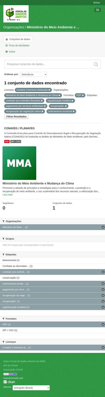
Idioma (7, 387)
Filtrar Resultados (16, 116)
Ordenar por (11, 74)
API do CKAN (10, 365)
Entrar (97, 2)
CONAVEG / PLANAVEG (19, 128)
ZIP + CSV (15, 141)
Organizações (13, 27)
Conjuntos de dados (18, 39)
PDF (7, 141)
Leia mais (8, 194)
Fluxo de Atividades (17, 45)
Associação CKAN (13, 369)
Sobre (10, 51)
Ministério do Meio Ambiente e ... (53, 27)
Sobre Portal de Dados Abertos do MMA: (24, 361)
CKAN (9, 382)
